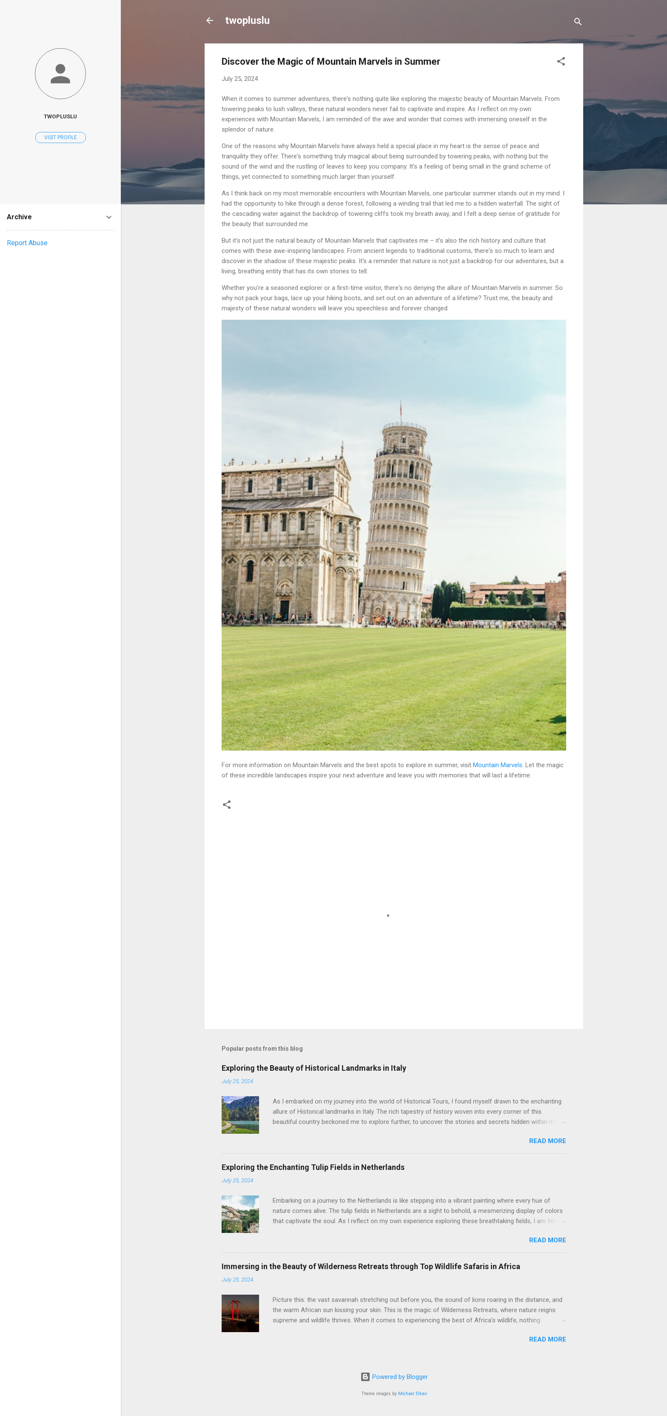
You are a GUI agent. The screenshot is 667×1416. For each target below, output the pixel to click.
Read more (547, 1141)
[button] (561, 62)
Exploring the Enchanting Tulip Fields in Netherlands (313, 1167)
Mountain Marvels (497, 765)
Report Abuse (27, 243)
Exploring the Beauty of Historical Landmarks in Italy (314, 1067)
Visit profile (60, 137)
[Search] (578, 23)
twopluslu (247, 20)
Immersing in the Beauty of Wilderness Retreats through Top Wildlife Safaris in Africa (371, 1266)
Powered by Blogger (394, 1377)
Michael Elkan (412, 1393)
